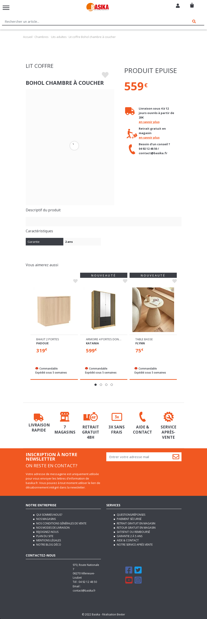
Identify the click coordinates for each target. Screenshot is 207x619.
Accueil (27, 37)
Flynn (140, 343)
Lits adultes (59, 37)
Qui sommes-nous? (49, 515)
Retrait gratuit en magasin (135, 523)
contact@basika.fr (84, 590)
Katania (92, 343)
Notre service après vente (134, 544)
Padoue (42, 343)
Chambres (41, 37)
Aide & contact (127, 540)
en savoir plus (149, 122)
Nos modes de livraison (53, 528)
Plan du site (44, 536)
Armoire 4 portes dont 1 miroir (109, 339)
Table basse (144, 339)
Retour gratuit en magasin (136, 528)
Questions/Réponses (130, 515)
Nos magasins (46, 519)
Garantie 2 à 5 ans (129, 536)
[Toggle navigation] (6, 8)
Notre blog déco (48, 544)
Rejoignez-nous (47, 532)
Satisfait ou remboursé (133, 532)
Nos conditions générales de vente (61, 523)
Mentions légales (48, 540)
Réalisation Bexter (113, 614)
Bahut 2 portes (47, 339)
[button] (95, 384)
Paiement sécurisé (128, 519)
